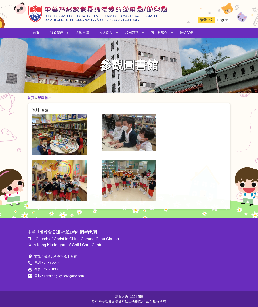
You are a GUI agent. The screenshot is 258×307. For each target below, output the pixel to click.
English (222, 20)
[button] (59, 134)
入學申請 (82, 33)
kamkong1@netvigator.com (64, 276)
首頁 (36, 33)
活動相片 (44, 98)
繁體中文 (206, 20)
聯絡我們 (186, 33)
